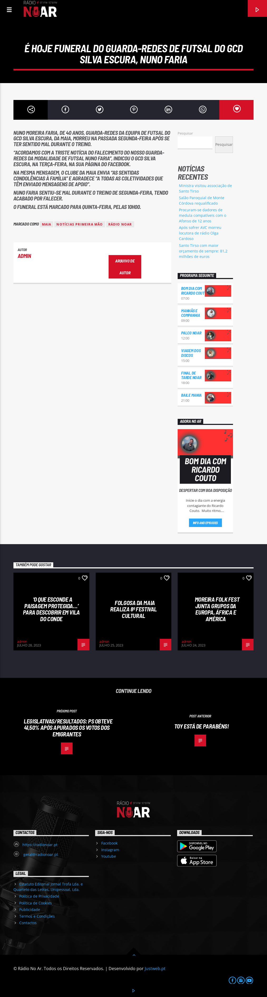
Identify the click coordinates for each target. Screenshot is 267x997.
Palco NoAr (191, 332)
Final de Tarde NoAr (191, 375)
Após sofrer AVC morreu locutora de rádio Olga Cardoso (200, 233)
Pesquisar (185, 133)
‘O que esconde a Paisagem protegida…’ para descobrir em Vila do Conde (51, 609)
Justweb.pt (155, 968)
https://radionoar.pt (39, 844)
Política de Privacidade (39, 896)
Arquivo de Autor (124, 266)
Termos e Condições (37, 916)
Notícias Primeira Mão (79, 224)
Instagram (110, 849)
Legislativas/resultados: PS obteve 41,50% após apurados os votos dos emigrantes (68, 727)
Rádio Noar (120, 224)
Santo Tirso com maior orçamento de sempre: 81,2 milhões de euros (203, 251)
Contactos (28, 922)
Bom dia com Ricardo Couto (194, 290)
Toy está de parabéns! (201, 726)
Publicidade (29, 909)
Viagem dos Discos (191, 353)
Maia (46, 224)
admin (24, 255)
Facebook (109, 843)
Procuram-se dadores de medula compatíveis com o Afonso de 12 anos (202, 215)
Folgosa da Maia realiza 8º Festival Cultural (133, 609)
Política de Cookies (35, 902)
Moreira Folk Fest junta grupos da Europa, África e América (217, 609)
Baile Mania (191, 394)
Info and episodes (205, 523)
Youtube (108, 856)
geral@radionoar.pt (40, 854)
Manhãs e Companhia (190, 313)
